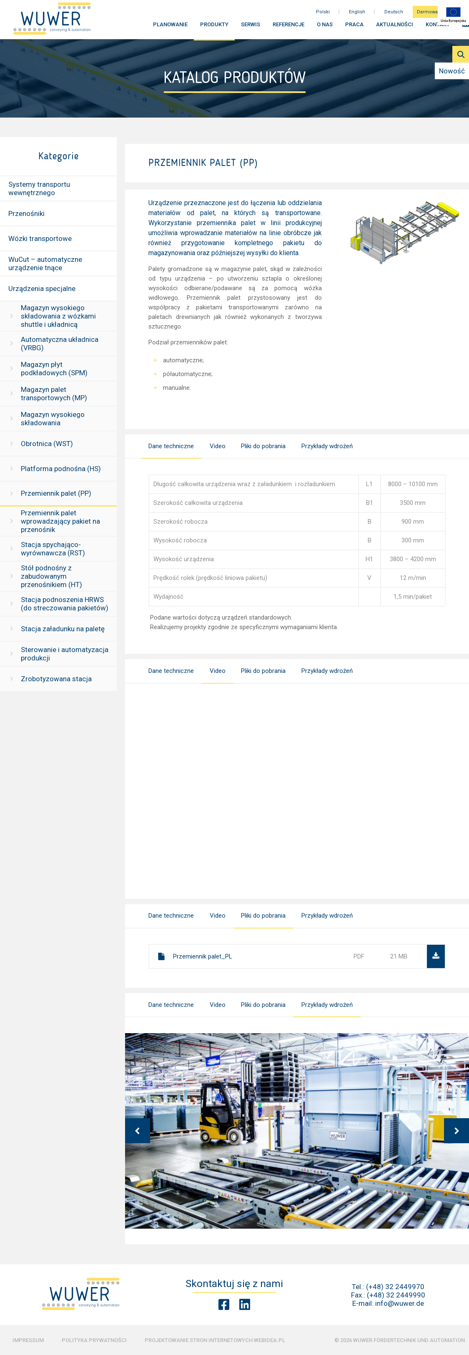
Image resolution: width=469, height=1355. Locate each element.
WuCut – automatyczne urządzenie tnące (45, 263)
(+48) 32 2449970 (395, 1286)
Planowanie (170, 28)
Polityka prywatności (94, 1340)
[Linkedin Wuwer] (244, 1304)
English (357, 16)
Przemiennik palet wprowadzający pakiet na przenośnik (60, 521)
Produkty (214, 28)
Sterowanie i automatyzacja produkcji (64, 653)
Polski (323, 16)
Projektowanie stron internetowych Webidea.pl (215, 1340)
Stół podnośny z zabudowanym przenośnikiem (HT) (51, 576)
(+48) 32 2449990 (396, 1295)
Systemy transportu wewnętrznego (39, 188)
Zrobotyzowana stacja (56, 679)
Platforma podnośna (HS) (61, 468)
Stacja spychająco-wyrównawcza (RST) (53, 548)
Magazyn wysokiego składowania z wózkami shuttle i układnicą (58, 316)
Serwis (250, 28)
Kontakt (438, 28)
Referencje (288, 28)
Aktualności (394, 28)
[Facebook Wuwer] (223, 1304)
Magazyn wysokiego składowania (53, 418)
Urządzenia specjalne (41, 288)
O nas (325, 28)
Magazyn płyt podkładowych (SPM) (54, 368)
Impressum (28, 1340)
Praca (354, 28)
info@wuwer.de (399, 1303)
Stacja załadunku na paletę (63, 629)
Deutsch (393, 16)
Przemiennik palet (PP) (56, 493)
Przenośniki (26, 213)
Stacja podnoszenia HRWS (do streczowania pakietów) (64, 603)
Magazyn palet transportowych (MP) (54, 393)
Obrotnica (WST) (47, 443)
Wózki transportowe (40, 238)
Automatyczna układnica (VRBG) (59, 343)
